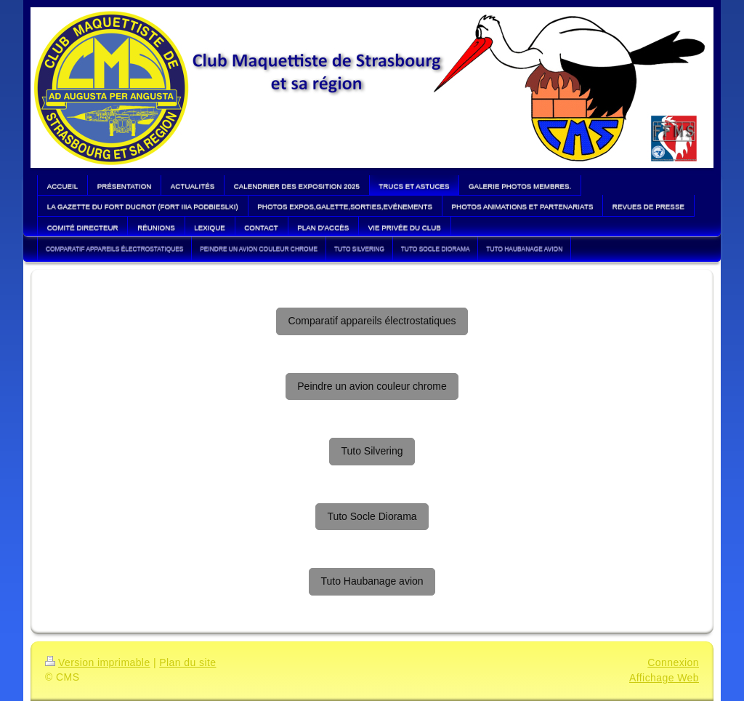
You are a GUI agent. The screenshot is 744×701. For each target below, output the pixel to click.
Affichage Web (664, 678)
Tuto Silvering (372, 451)
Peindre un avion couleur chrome (371, 386)
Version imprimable (97, 662)
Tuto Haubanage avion (371, 581)
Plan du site (187, 662)
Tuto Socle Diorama (371, 516)
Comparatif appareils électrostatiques (372, 321)
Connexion (673, 662)
